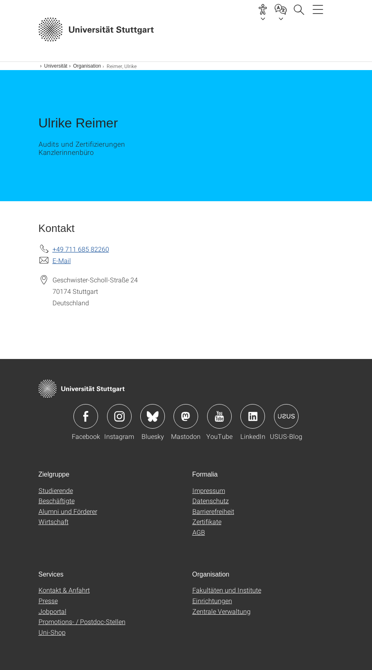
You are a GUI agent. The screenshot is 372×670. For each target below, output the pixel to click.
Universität (56, 66)
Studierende (56, 490)
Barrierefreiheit (213, 511)
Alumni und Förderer (68, 511)
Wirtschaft (53, 521)
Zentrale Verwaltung (221, 611)
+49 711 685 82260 (80, 249)
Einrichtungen (212, 600)
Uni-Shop (52, 632)
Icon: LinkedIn (252, 416)
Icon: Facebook (85, 416)
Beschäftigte (57, 500)
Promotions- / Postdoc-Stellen (82, 621)
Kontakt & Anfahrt (64, 590)
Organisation (87, 66)
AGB (198, 532)
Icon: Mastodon (185, 416)
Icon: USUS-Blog (286, 416)
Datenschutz (210, 500)
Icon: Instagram (119, 416)
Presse (48, 600)
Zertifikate (206, 521)
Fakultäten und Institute (226, 590)
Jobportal (52, 611)
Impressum (208, 490)
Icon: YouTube (219, 416)
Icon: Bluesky (152, 416)
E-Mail (61, 260)
